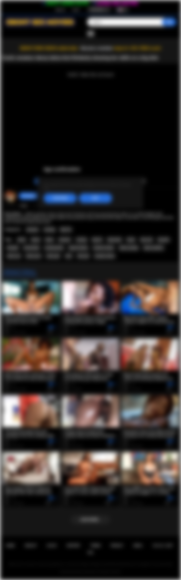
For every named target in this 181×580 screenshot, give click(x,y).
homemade (31, 247)
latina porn (33, 256)
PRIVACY (117, 545)
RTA (90, 552)
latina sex (13, 256)
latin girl (83, 256)
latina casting (129, 247)
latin (69, 256)
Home (10, 545)
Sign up (60, 9)
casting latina (54, 247)
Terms (95, 545)
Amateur (32, 229)
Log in (76, 9)
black (49, 239)
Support (73, 545)
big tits (97, 239)
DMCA (137, 545)
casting (81, 239)
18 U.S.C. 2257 (162, 545)
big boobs (114, 239)
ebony (36, 239)
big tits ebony (78, 247)
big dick (163, 239)
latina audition (153, 247)
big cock (146, 239)
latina (21, 239)
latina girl (53, 256)
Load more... (90, 520)
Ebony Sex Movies (85, 572)
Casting (49, 229)
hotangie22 (29, 196)
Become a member (97, 48)
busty (131, 239)
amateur (64, 239)
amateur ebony (103, 247)
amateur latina (104, 256)
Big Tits (66, 229)
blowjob (12, 247)
